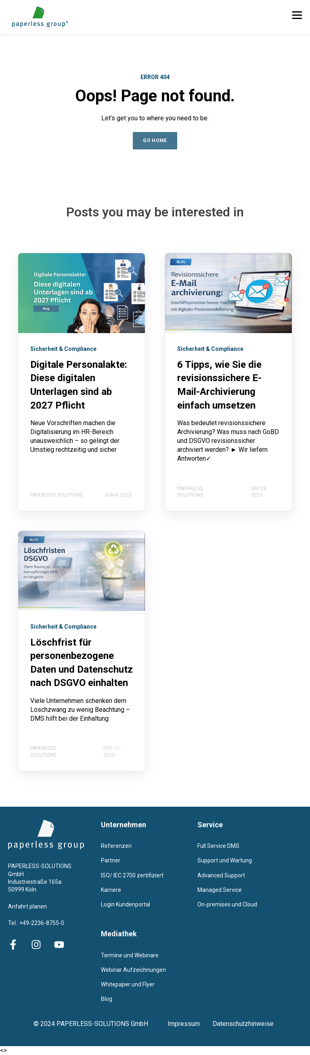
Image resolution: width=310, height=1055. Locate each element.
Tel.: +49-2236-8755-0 (36, 923)
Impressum (190, 1024)
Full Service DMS (218, 846)
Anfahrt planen (27, 906)
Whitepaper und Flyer (128, 984)
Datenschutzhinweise (243, 1024)
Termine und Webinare (130, 955)
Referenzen (116, 846)
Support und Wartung (224, 860)
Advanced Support (221, 875)
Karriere (111, 890)
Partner (110, 860)
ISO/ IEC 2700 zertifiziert (132, 875)
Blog (106, 999)
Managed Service (219, 890)
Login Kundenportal (125, 904)
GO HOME (155, 140)
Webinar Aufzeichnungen (133, 970)
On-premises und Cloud (227, 904)
